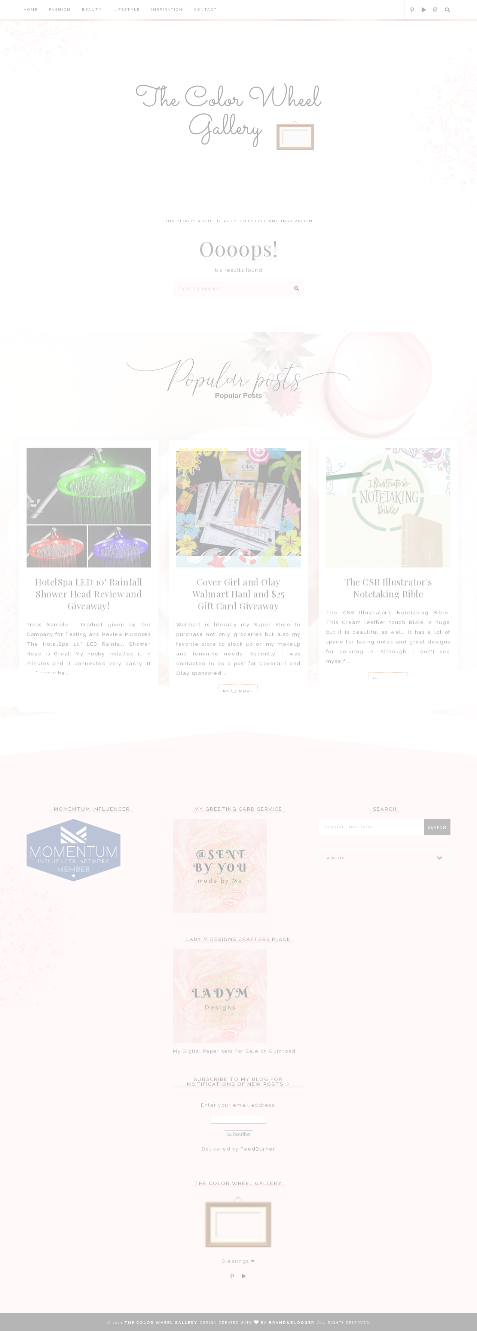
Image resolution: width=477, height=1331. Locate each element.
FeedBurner (258, 1155)
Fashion (60, 9)
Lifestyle (126, 9)
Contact (205, 9)
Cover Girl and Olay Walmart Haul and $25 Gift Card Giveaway (238, 602)
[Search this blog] (373, 834)
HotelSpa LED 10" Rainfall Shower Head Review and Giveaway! (89, 602)
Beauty (92, 9)
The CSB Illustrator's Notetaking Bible (388, 596)
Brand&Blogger (292, 1323)
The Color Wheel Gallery (161, 1323)
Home (31, 9)
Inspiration (167, 9)
